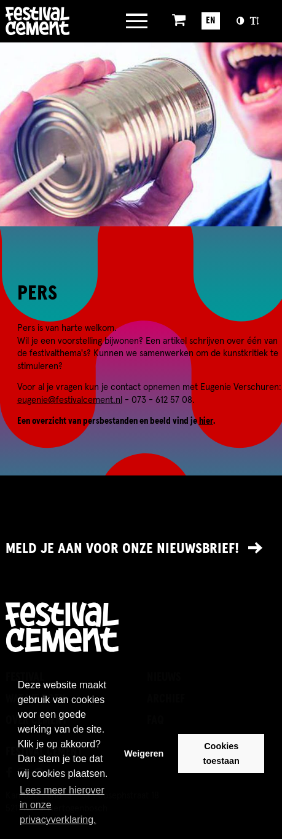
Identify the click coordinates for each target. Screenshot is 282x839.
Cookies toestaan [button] (221, 753)
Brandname (56, 21)
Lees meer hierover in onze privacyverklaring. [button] (62, 805)
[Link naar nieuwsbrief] (141, 548)
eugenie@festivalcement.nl (69, 400)
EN (210, 20)
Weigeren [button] (144, 753)
